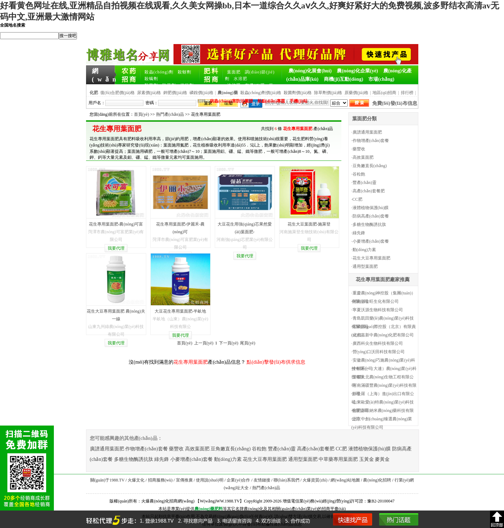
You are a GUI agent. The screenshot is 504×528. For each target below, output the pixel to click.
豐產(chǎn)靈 (364, 182)
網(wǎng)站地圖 (345, 480)
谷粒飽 (359, 174)
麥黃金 (382, 459)
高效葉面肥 (363, 157)
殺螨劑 (151, 78)
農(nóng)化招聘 (377, 480)
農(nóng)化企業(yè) (357, 70)
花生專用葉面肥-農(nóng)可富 (116, 224)
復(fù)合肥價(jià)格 (117, 92)
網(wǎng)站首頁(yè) (104, 71)
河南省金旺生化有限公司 (376, 301)
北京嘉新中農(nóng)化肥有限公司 (383, 335)
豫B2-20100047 (381, 501)
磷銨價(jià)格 (201, 92)
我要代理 (116, 248)
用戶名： (96, 102)
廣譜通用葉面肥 (367, 132)
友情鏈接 (262, 480)
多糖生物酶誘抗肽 (369, 224)
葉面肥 (234, 72)
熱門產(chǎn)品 (170, 114)
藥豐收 (359, 149)
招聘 (201, 101)
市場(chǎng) (381, 79)
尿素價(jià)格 (149, 92)
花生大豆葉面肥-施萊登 (309, 224)
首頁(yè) (141, 114)
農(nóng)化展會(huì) (310, 70)
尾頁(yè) (247, 343)
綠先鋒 (359, 232)
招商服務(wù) (160, 480)
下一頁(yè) (228, 343)
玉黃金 (366, 459)
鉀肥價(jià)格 (175, 92)
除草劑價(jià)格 (328, 92)
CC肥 (357, 199)
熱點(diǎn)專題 (271, 101)
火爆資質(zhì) (315, 480)
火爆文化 (136, 480)
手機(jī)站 (298, 101)
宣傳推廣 (184, 480)
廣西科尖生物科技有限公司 (378, 343)
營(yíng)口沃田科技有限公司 (379, 351)
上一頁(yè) (203, 343)
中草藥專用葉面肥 (338, 459)
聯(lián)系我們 (286, 480)
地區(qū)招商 (384, 92)
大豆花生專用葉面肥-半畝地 (180, 311)
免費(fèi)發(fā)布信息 (394, 103)
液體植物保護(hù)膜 (371, 207)
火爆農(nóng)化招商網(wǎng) (167, 501)
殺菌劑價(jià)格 (298, 92)
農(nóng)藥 (204, 508)
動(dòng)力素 (364, 249)
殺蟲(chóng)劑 (158, 72)
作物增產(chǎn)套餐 (371, 140)
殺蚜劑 (184, 72)
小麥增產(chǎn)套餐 (371, 241)
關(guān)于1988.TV (107, 480)
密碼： (151, 102)
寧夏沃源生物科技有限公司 (378, 309)
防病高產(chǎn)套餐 (371, 216)
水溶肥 (240, 78)
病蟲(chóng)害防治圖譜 (231, 101)
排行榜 (407, 92)
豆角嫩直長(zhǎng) (370, 165)
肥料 (218, 508)
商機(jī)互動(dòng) (343, 79)
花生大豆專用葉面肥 (371, 258)
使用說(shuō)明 (209, 480)
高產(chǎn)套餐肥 (369, 190)
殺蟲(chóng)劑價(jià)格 (260, 92)
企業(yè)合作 (238, 480)
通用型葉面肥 (365, 266)
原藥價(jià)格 (356, 92)
